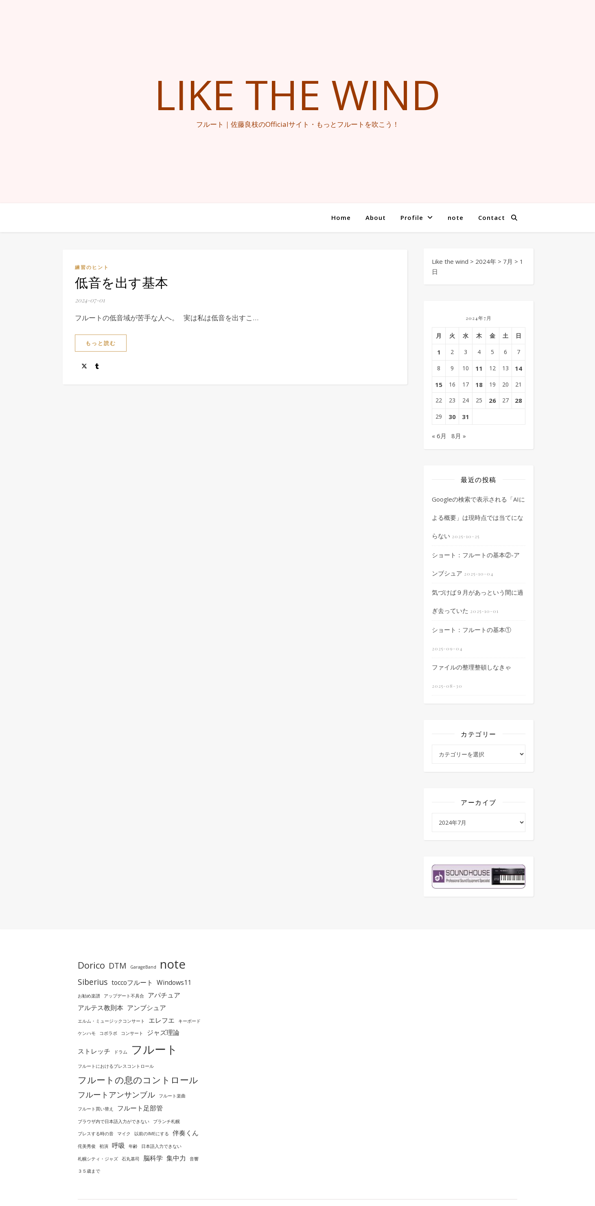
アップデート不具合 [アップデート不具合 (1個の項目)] (124, 996)
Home (341, 217)
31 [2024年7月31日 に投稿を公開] (465, 417)
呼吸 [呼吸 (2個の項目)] (118, 1145)
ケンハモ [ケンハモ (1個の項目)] (87, 1033)
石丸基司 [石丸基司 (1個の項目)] (131, 1159)
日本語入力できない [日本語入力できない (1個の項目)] (161, 1146)
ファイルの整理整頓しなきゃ (471, 667)
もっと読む (100, 343)
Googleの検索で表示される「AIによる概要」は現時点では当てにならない (478, 517)
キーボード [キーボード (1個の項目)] (189, 1021)
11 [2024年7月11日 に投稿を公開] (479, 368)
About (375, 217)
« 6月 (439, 436)
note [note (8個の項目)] (173, 964)
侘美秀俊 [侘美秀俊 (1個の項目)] (87, 1146)
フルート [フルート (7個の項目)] (154, 1049)
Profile (411, 217)
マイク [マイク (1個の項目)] (124, 1133)
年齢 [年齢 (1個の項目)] (133, 1146)
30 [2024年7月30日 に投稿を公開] (452, 417)
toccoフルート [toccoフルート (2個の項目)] (132, 982)
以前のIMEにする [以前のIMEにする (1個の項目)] (151, 1133)
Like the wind (297, 94)
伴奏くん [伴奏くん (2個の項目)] (186, 1132)
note (456, 217)
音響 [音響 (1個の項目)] (194, 1159)
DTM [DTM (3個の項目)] (118, 965)
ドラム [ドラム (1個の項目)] (120, 1052)
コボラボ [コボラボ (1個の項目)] (108, 1033)
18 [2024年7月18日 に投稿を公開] (479, 384)
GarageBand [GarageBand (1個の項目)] (143, 967)
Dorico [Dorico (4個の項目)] (91, 965)
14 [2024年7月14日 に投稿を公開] (518, 368)
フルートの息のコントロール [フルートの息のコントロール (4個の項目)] (138, 1079)
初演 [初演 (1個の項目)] (103, 1146)
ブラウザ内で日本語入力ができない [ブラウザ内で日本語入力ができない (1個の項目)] (113, 1121)
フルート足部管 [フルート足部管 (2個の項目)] (140, 1108)
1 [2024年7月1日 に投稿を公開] (439, 352)
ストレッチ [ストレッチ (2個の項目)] (94, 1051)
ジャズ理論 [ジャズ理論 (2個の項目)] (163, 1032)
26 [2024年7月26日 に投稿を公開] (492, 400)
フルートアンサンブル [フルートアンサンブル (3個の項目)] (116, 1094)
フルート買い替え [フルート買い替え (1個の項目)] (96, 1109)
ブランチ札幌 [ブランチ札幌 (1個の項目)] (166, 1121)
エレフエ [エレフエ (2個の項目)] (162, 1020)
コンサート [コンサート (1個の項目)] (132, 1033)
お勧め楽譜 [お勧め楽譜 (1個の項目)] (89, 996)
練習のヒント (92, 267)
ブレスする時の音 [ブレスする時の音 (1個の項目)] (96, 1133)
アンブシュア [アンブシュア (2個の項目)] (146, 1007)
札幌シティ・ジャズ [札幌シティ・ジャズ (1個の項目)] (98, 1159)
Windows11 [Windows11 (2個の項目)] (174, 982)
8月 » (458, 436)
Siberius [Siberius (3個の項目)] (93, 981)
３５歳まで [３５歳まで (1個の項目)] (89, 1171)
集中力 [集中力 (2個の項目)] (176, 1158)
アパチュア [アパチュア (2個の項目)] (164, 995)
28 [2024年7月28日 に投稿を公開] (518, 400)
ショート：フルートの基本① (471, 630)
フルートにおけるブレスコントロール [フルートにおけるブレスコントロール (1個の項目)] (116, 1066)
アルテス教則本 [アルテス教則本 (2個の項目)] (100, 1007)
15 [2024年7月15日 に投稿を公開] (438, 384)
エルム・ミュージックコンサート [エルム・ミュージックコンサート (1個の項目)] (111, 1021)
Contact (491, 217)
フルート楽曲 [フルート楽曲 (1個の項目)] (172, 1096)
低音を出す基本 (121, 282)
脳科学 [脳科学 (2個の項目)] (153, 1158)
